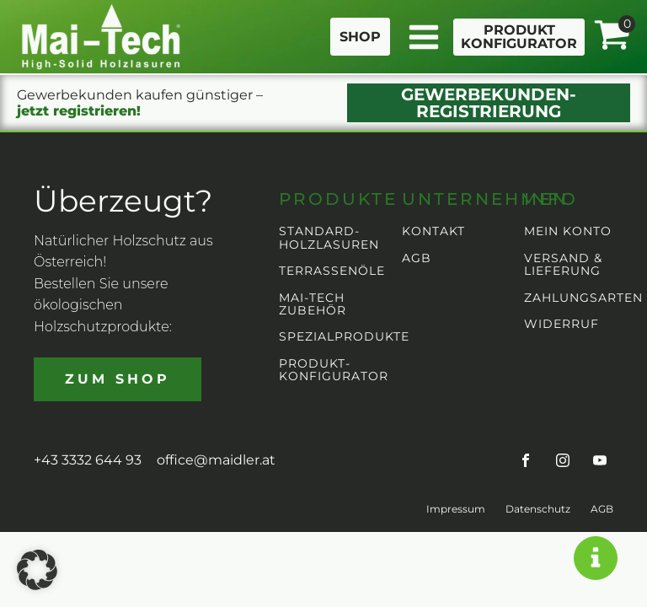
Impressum (455, 508)
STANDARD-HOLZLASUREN (329, 238)
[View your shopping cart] (611, 36)
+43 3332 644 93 (88, 460)
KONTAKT (433, 231)
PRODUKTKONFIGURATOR (519, 36)
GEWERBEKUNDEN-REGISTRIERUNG (488, 102)
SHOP (360, 37)
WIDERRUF (561, 324)
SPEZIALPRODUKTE (344, 336)
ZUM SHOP (117, 379)
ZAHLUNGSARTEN (583, 298)
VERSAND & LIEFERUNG (563, 265)
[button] (37, 570)
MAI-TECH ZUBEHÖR (312, 305)
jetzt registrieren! (79, 111)
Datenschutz (537, 508)
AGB (416, 258)
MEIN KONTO (568, 231)
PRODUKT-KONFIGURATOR (333, 370)
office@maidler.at (216, 460)
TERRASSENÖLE (332, 271)
